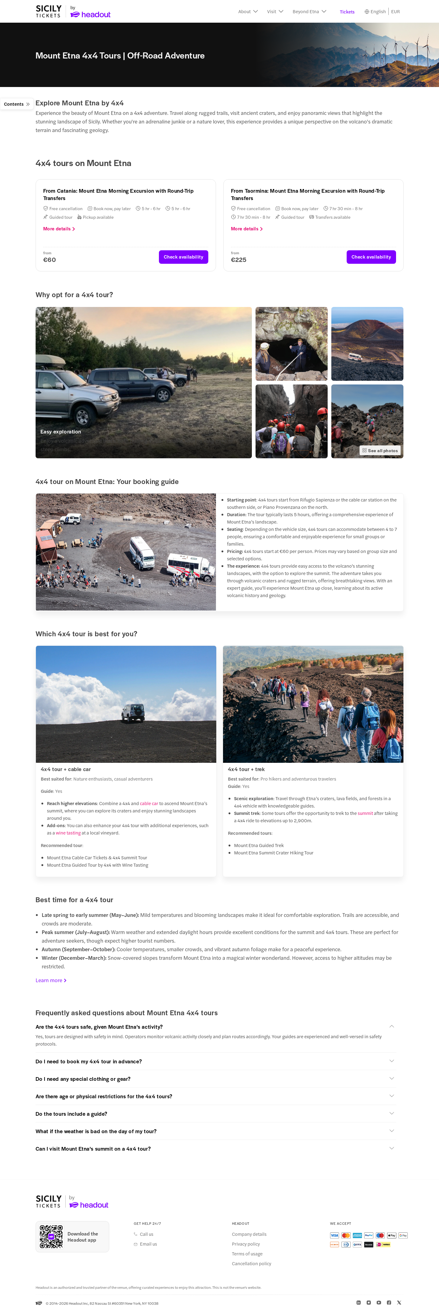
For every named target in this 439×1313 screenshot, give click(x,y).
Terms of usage (247, 1255)
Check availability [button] (183, 258)
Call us (146, 1235)
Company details (249, 1235)
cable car (149, 805)
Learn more (51, 981)
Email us (148, 1245)
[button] (248, 12)
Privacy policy (246, 1245)
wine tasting (68, 834)
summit (366, 815)
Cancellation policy (251, 1265)
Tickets (347, 12)
